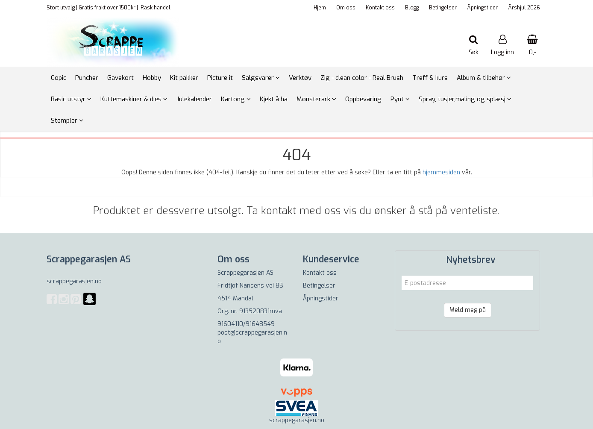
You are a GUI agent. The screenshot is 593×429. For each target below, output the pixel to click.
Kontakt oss (380, 7)
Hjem (320, 7)
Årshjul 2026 (524, 7)
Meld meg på (467, 310)
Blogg (412, 7)
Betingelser (443, 7)
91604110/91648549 (246, 324)
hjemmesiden (441, 172)
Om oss (345, 7)
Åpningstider (482, 7)
